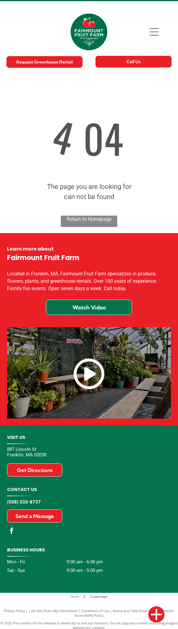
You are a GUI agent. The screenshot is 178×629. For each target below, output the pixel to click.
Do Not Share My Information (54, 610)
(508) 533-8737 (24, 502)
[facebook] (11, 531)
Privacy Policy (14, 610)
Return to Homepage (89, 219)
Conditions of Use (95, 610)
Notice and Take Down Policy (135, 610)
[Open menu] (154, 31)
